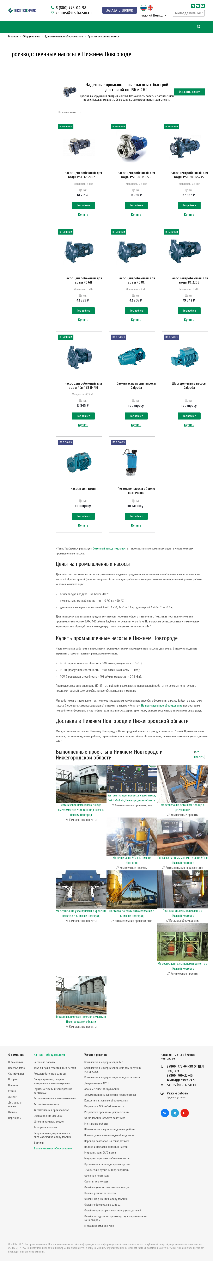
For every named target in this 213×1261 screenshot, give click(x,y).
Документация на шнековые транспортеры (110, 1096)
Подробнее (83, 205)
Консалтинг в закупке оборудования (106, 1101)
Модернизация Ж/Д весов (100, 1153)
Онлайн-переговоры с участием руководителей (112, 1211)
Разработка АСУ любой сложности (104, 1107)
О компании (16, 1056)
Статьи (12, 1092)
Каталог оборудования (49, 1056)
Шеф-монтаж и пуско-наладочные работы (109, 1130)
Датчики (39, 1143)
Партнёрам (14, 1119)
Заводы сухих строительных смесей (55, 1069)
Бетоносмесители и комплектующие (55, 1099)
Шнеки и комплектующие (49, 1122)
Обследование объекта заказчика (104, 1119)
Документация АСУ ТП (97, 1084)
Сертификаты (16, 1074)
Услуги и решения (96, 1056)
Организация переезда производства (107, 1165)
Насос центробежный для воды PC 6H (83, 285)
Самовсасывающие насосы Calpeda (136, 394)
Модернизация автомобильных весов (107, 1159)
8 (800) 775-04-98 (71, 7)
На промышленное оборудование (161, 723)
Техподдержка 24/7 (189, 13)
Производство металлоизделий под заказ (109, 1136)
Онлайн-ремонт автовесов (100, 1194)
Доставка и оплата (15, 1105)
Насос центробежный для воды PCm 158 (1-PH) (83, 394)
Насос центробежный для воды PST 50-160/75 (136, 175)
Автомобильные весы (46, 1105)
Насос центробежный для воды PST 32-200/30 (83, 175)
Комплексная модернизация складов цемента (112, 1078)
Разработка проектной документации (106, 1113)
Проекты (13, 1086)
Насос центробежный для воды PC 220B (189, 285)
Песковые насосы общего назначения (136, 504)
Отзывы (12, 1113)
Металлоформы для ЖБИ (99, 1227)
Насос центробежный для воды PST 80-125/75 (189, 175)
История (13, 1080)
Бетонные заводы (44, 1063)
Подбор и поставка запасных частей (106, 1148)
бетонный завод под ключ (109, 566)
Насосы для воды (83, 502)
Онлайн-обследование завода (102, 1205)
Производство (16, 1069)
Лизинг (12, 1098)
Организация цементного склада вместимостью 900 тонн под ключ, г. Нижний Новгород (81, 828)
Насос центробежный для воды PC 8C (136, 285)
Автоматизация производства (51, 1111)
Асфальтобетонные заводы (50, 1074)
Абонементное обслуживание (102, 1090)
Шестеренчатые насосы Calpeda (189, 394)
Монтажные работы (96, 1124)
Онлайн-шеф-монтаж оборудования (106, 1200)
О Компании (15, 1063)
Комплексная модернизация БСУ (103, 1063)
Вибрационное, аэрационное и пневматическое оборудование (53, 1136)
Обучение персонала (96, 1177)
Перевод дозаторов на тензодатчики (106, 1142)
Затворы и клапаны (45, 1128)
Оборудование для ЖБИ (48, 1117)
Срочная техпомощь (96, 1182)
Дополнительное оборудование (53, 1149)
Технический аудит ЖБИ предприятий (106, 1171)
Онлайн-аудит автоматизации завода (106, 1188)
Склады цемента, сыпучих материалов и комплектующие (52, 1082)
